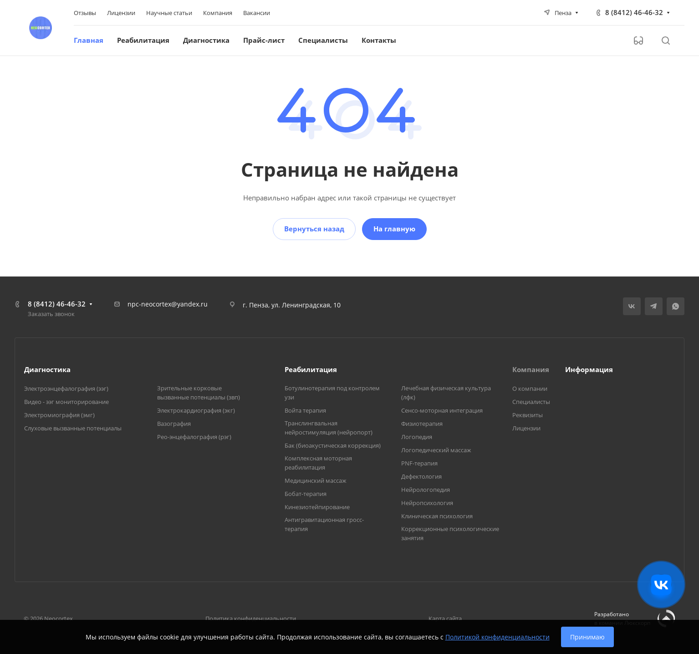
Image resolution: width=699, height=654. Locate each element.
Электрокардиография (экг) (196, 410)
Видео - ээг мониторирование (66, 402)
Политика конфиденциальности (250, 618)
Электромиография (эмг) (59, 415)
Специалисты (531, 402)
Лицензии (526, 428)
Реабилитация (311, 369)
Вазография (174, 423)
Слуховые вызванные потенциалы (73, 428)
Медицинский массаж (316, 480)
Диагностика (47, 369)
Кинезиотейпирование (317, 507)
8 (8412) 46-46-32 (634, 12)
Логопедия (416, 437)
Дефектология (421, 476)
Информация (589, 369)
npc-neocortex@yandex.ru (168, 304)
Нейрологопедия (425, 489)
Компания (530, 369)
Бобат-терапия (306, 494)
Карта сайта (445, 618)
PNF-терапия (419, 463)
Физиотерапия (422, 423)
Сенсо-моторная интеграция (442, 410)
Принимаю (587, 637)
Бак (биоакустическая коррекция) (333, 445)
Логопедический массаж (436, 450)
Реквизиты (527, 415)
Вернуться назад (314, 228)
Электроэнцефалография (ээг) (66, 388)
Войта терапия (305, 410)
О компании (529, 388)
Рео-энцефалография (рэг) (194, 437)
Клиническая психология (437, 516)
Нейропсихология (427, 503)
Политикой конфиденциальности (497, 637)
